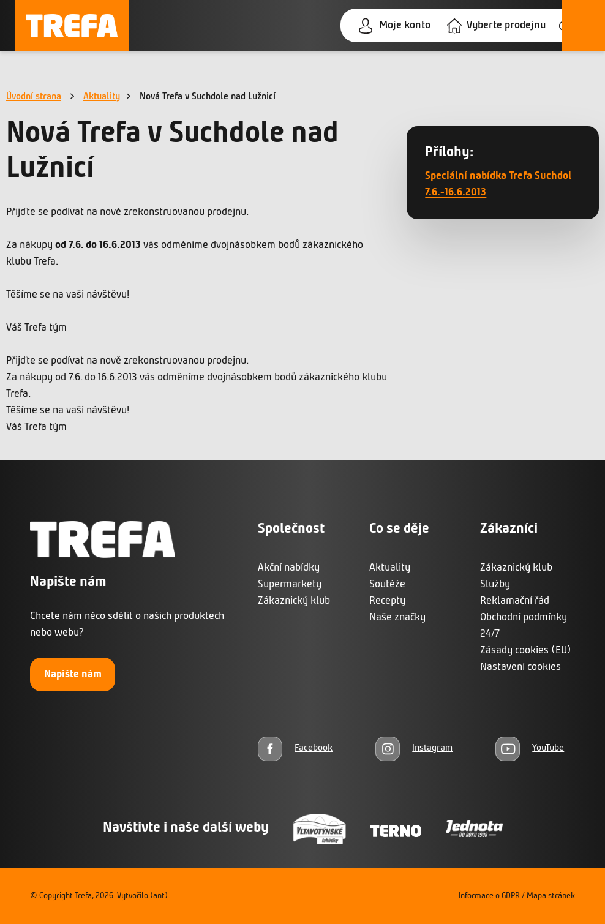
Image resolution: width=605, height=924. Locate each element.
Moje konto (404, 25)
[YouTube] (529, 749)
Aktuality (101, 97)
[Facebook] (295, 749)
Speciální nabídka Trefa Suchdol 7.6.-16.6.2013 (498, 184)
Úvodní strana (33, 97)
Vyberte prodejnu (506, 25)
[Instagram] (414, 749)
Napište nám (73, 674)
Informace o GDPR (489, 896)
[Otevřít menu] (583, 26)
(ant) (159, 896)
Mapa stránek (551, 896)
